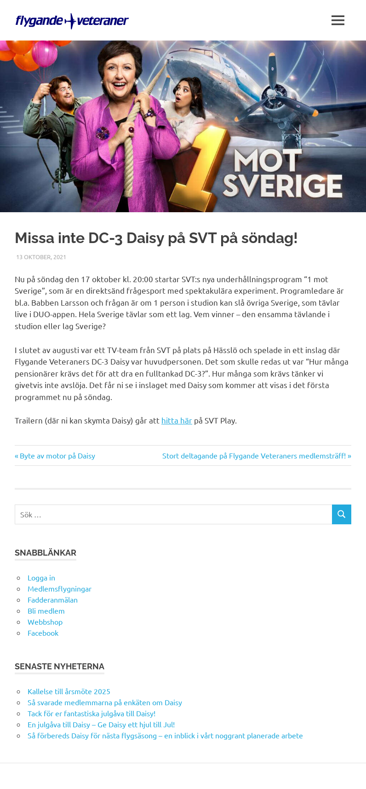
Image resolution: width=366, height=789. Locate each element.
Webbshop (45, 621)
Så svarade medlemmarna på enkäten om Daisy (105, 702)
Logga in (41, 577)
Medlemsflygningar (60, 588)
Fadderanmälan (53, 599)
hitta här (176, 420)
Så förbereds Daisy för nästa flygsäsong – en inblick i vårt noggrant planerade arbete (165, 735)
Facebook (43, 632)
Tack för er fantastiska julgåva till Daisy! (91, 713)
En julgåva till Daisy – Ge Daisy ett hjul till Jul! (102, 724)
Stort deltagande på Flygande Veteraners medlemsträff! (254, 455)
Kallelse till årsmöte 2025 (69, 691)
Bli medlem (46, 610)
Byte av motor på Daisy (57, 455)
